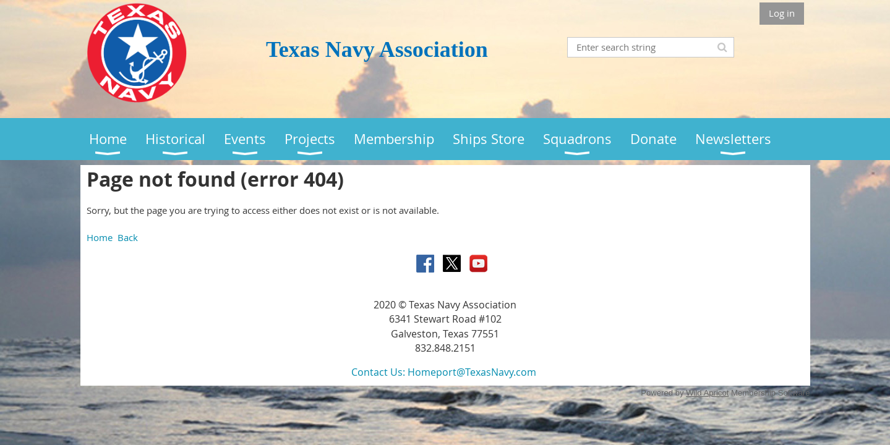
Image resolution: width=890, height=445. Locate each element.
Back (128, 237)
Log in (782, 13)
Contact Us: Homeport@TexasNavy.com (443, 372)
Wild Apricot (707, 392)
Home (100, 237)
